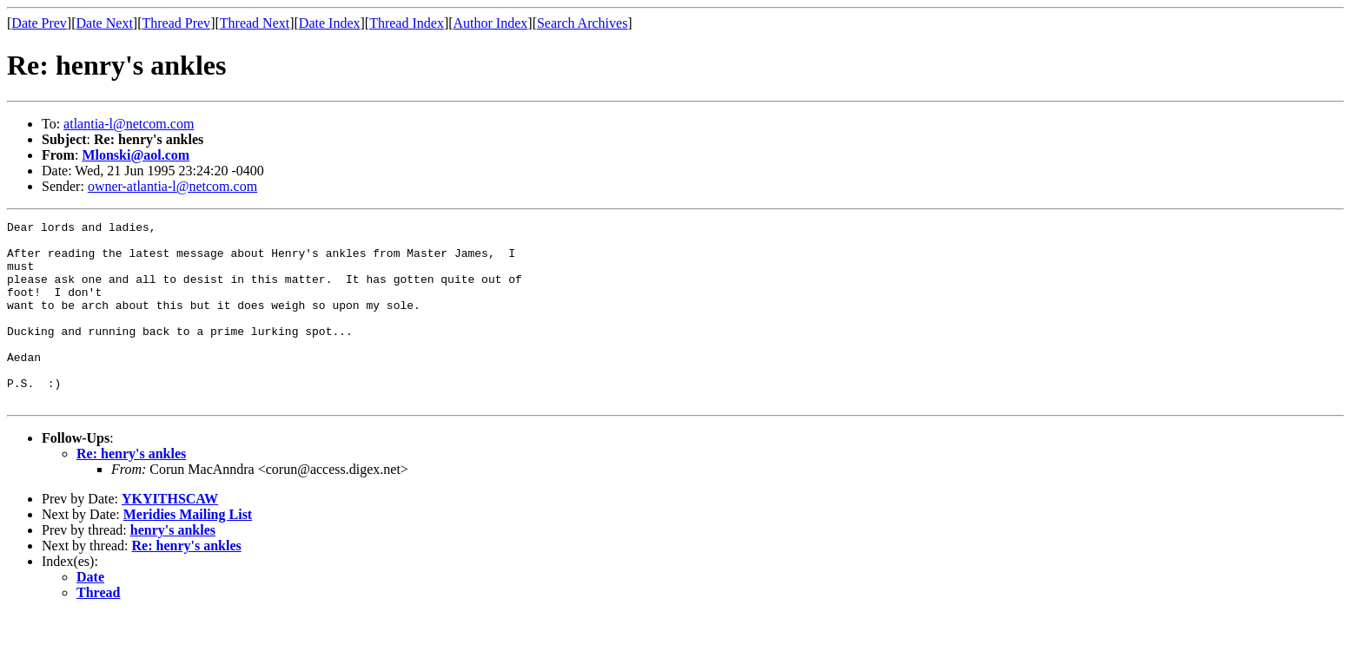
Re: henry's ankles (131, 490)
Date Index (330, 23)
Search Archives (582, 23)
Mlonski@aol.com (135, 155)
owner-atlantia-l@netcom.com (172, 186)
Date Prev (39, 23)
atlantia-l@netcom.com (128, 123)
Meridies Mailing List (187, 550)
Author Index (491, 23)
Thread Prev (176, 23)
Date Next (104, 23)
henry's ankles (172, 566)
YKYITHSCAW (170, 535)
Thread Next (254, 23)
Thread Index (406, 23)
